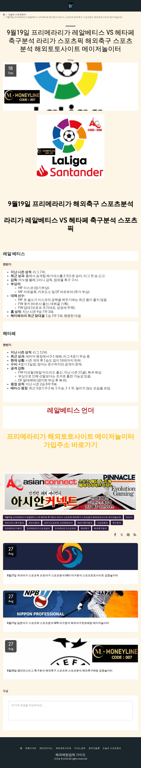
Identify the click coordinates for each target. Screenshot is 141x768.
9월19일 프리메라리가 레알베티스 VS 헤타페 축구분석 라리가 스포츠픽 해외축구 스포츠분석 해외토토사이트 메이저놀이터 (63, 517)
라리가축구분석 (84, 522)
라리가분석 (34, 522)
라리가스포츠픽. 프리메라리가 (58, 522)
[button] (4, 5)
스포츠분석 (102, 522)
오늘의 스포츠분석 (17, 14)
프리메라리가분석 (13, 528)
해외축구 (85, 528)
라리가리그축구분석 (14, 522)
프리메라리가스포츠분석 (38, 528)
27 (11, 550)
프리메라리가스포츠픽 (65, 528)
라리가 (129, 517)
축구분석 (116, 522)
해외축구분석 (100, 528)
